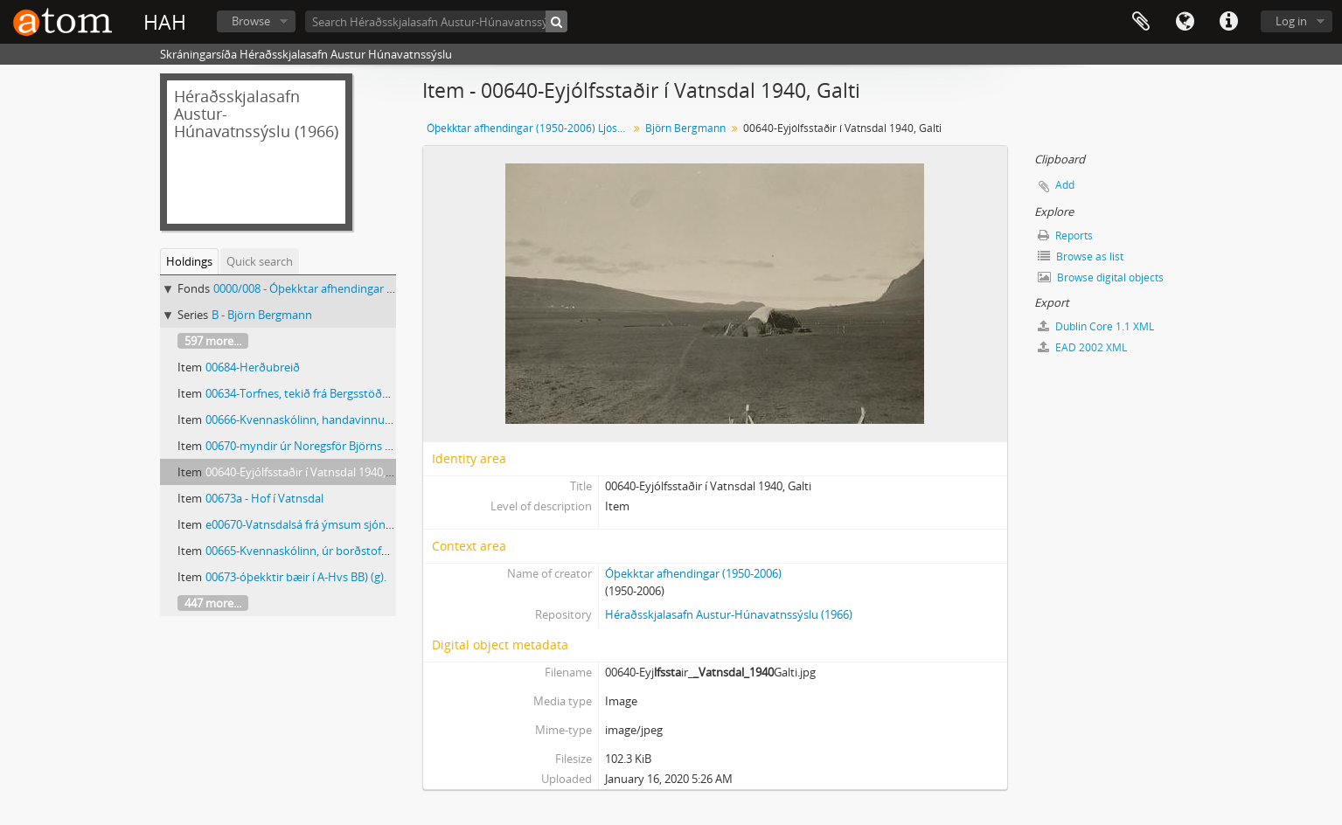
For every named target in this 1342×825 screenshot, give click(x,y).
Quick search (259, 261)
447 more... (212, 603)
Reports (1065, 235)
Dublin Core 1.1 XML (1096, 326)
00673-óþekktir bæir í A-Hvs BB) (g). (295, 577)
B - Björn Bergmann (262, 314)
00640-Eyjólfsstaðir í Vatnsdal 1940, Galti (308, 472)
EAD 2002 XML (1082, 347)
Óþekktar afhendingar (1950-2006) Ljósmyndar (529, 128)
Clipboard (1141, 22)
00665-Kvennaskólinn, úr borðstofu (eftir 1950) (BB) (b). (347, 550)
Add (1064, 184)
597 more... (212, 341)
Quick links (1228, 22)
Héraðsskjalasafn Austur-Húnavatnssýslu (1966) (728, 614)
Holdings (189, 261)
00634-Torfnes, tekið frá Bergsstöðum (302, 393)
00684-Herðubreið (252, 367)
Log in (1291, 21)
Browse (251, 21)
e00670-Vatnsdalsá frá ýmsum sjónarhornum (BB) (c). (342, 524)
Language (1184, 22)
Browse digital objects (1101, 277)
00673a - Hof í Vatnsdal (264, 498)
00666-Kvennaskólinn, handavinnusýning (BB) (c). (332, 419)
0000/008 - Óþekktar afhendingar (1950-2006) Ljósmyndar (362, 288)
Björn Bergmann (685, 128)
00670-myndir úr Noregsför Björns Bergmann (322, 446)
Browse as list (1080, 256)
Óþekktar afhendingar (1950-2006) (693, 573)
